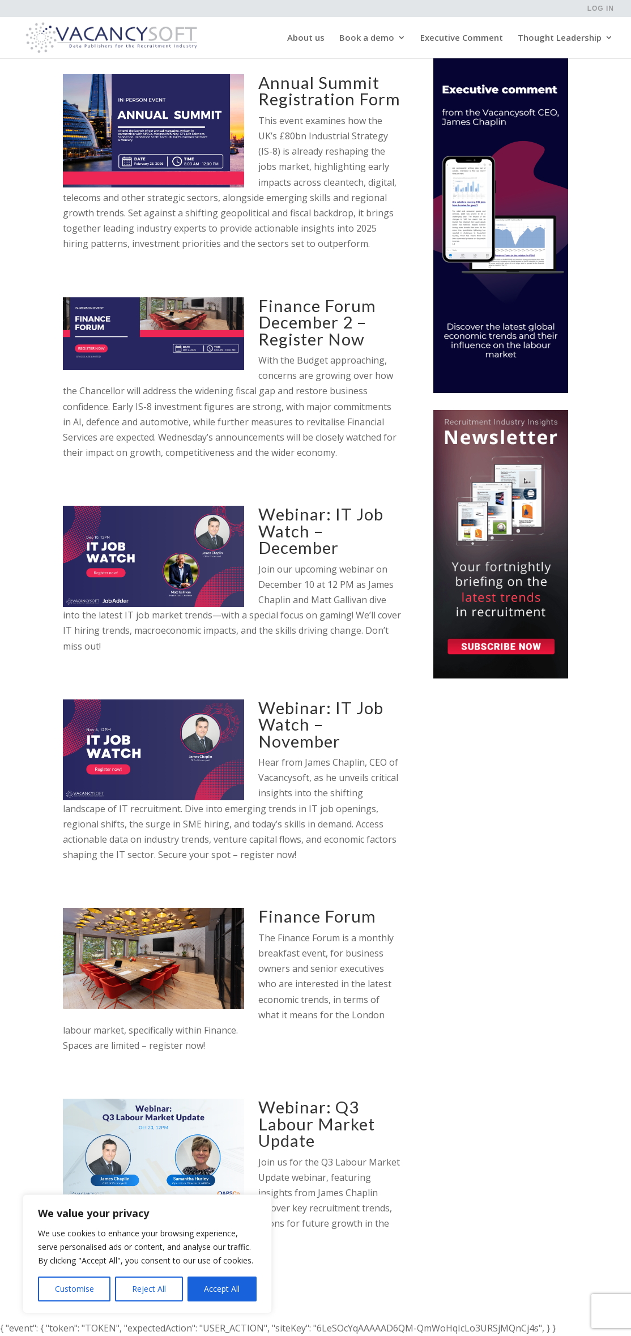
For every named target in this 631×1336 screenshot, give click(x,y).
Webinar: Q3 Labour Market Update (316, 1123)
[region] (147, 1253)
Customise (74, 1288)
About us (306, 39)
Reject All (149, 1288)
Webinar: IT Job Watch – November (320, 724)
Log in (600, 8)
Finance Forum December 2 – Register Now (317, 322)
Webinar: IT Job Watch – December (320, 530)
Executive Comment (461, 39)
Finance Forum (317, 916)
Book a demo (366, 39)
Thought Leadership (560, 39)
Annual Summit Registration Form (329, 90)
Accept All (222, 1288)
